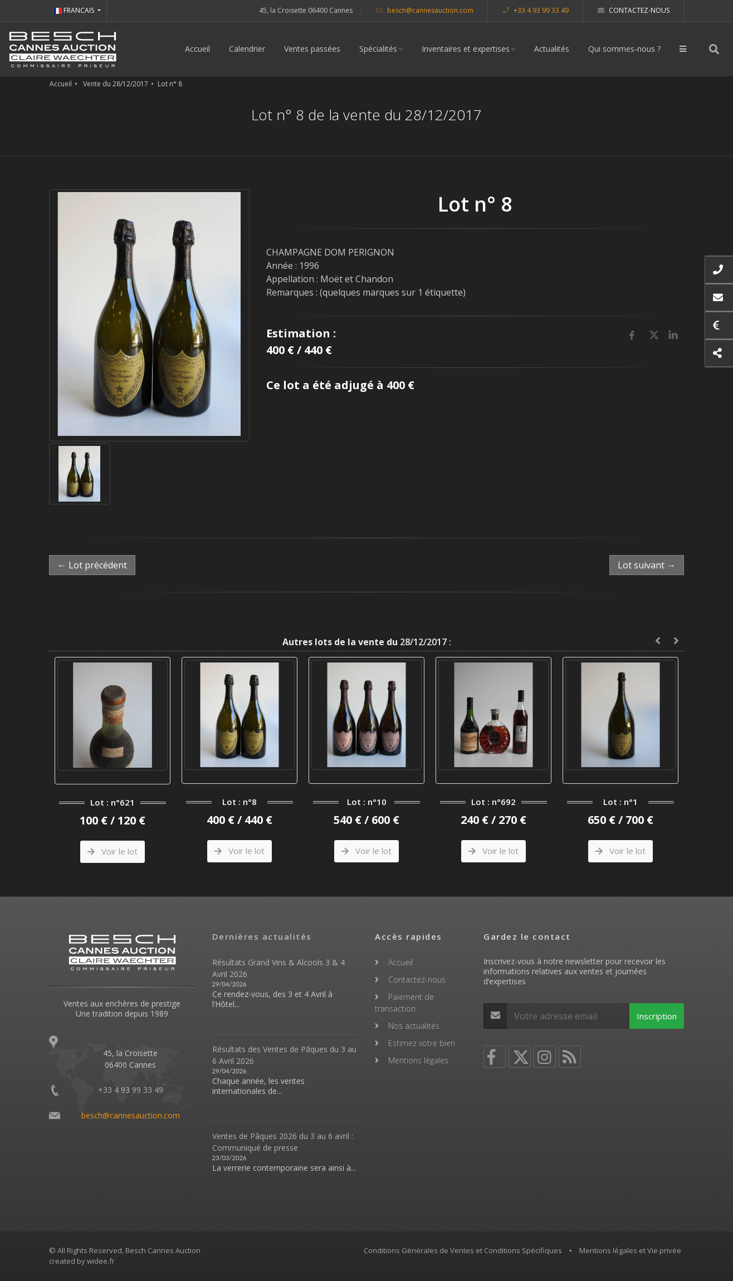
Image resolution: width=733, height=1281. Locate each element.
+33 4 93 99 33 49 (535, 10)
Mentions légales (418, 1060)
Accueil (197, 48)
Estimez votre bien (421, 1043)
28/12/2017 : (366, 642)
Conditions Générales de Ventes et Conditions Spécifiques (463, 1250)
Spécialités (378, 48)
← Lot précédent (92, 565)
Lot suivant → (647, 565)
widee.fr (101, 1261)
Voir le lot (112, 851)
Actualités (551, 48)
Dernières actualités (262, 936)
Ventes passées (312, 48)
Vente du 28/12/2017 (115, 84)
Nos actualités (413, 1025)
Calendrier (247, 48)
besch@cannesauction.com (424, 10)
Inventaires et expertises (466, 48)
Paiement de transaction (404, 1003)
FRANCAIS (74, 10)
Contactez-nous (634, 10)
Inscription (657, 1016)
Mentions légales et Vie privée (630, 1250)
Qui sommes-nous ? (624, 48)
